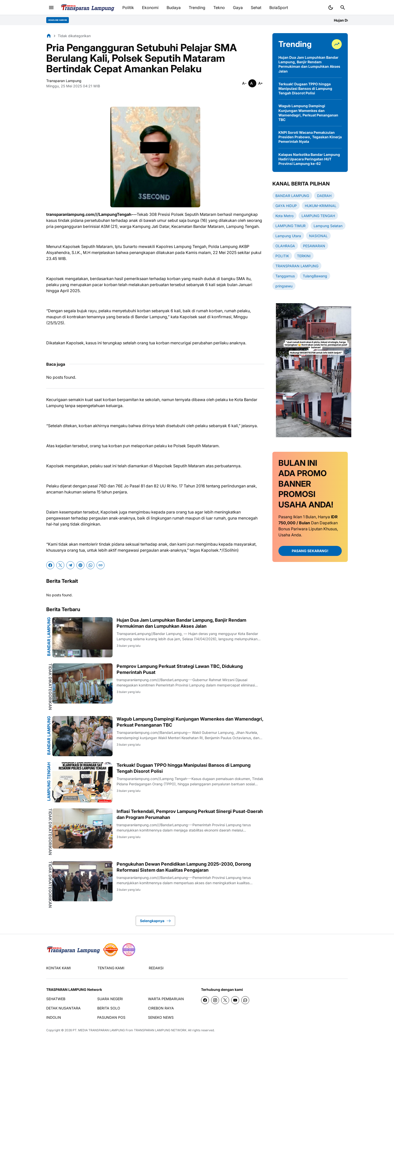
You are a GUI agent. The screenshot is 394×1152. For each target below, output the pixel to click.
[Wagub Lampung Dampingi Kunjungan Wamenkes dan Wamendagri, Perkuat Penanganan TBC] (82, 736)
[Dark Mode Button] (331, 8)
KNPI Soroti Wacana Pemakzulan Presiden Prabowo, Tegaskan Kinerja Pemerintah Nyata (310, 137)
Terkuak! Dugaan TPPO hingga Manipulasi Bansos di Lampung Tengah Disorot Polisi (184, 768)
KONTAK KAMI (58, 968)
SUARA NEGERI (110, 999)
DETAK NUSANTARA (63, 1008)
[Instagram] (215, 1000)
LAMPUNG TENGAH (49, 781)
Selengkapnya (155, 921)
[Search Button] (343, 8)
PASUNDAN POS (111, 1017)
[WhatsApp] (90, 565)
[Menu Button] (51, 8)
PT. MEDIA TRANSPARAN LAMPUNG (99, 1030)
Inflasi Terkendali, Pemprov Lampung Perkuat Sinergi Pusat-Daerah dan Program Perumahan (190, 814)
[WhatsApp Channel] (245, 1000)
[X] (60, 565)
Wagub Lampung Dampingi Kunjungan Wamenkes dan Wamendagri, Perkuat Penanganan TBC (190, 721)
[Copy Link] (100, 565)
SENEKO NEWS (161, 1017)
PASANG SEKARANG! (310, 551)
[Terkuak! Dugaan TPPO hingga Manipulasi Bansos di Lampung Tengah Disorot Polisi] (82, 782)
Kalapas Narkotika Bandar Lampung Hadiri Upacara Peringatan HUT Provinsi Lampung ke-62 (309, 159)
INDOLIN (53, 1017)
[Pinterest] (80, 565)
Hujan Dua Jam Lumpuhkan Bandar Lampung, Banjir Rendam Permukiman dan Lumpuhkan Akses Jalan (181, 622)
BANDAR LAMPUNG (49, 636)
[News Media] (128, 949)
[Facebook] (50, 565)
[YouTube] (235, 1000)
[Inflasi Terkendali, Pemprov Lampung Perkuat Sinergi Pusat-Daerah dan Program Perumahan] (82, 828)
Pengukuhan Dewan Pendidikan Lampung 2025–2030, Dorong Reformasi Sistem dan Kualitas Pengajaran (184, 866)
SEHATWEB (55, 999)
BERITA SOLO (108, 1008)
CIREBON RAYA (161, 1008)
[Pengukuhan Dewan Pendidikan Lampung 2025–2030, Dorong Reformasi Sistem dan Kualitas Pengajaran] (82, 881)
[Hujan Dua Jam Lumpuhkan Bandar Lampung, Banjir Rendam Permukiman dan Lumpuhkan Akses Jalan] (82, 637)
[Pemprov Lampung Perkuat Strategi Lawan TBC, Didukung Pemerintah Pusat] (82, 683)
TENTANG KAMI (110, 968)
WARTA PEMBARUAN (166, 999)
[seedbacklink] (110, 949)
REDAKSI (156, 968)
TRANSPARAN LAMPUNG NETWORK (160, 1030)
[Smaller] (244, 83)
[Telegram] (70, 565)
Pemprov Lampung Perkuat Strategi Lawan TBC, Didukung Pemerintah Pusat (180, 669)
